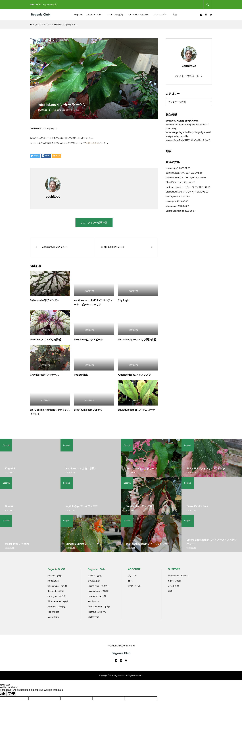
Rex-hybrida (53, 612)
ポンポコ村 (173, 586)
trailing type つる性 (57, 586)
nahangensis (172, 196)
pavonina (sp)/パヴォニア (178, 173)
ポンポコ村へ (160, 14)
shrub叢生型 (53, 581)
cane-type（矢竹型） (65, 110)
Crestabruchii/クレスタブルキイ (181, 191)
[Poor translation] (11, 693)
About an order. (94, 14)
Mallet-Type (53, 617)
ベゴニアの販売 (115, 14)
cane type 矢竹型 (57, 596)
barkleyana (171, 201)
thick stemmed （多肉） (59, 601)
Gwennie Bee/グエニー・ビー (180, 177)
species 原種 (54, 575)
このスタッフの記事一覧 (94, 222)
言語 (174, 14)
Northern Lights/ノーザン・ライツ (182, 187)
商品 (77, 110)
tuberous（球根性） (97, 612)
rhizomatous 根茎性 (98, 591)
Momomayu (171, 206)
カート (131, 581)
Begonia (78, 14)
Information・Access (138, 14)
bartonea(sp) (172, 168)
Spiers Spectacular (175, 211)
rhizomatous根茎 (56, 591)
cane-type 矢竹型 (97, 596)
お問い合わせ (92, 143)
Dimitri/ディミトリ (174, 182)
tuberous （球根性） (57, 606)
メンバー (132, 575)
